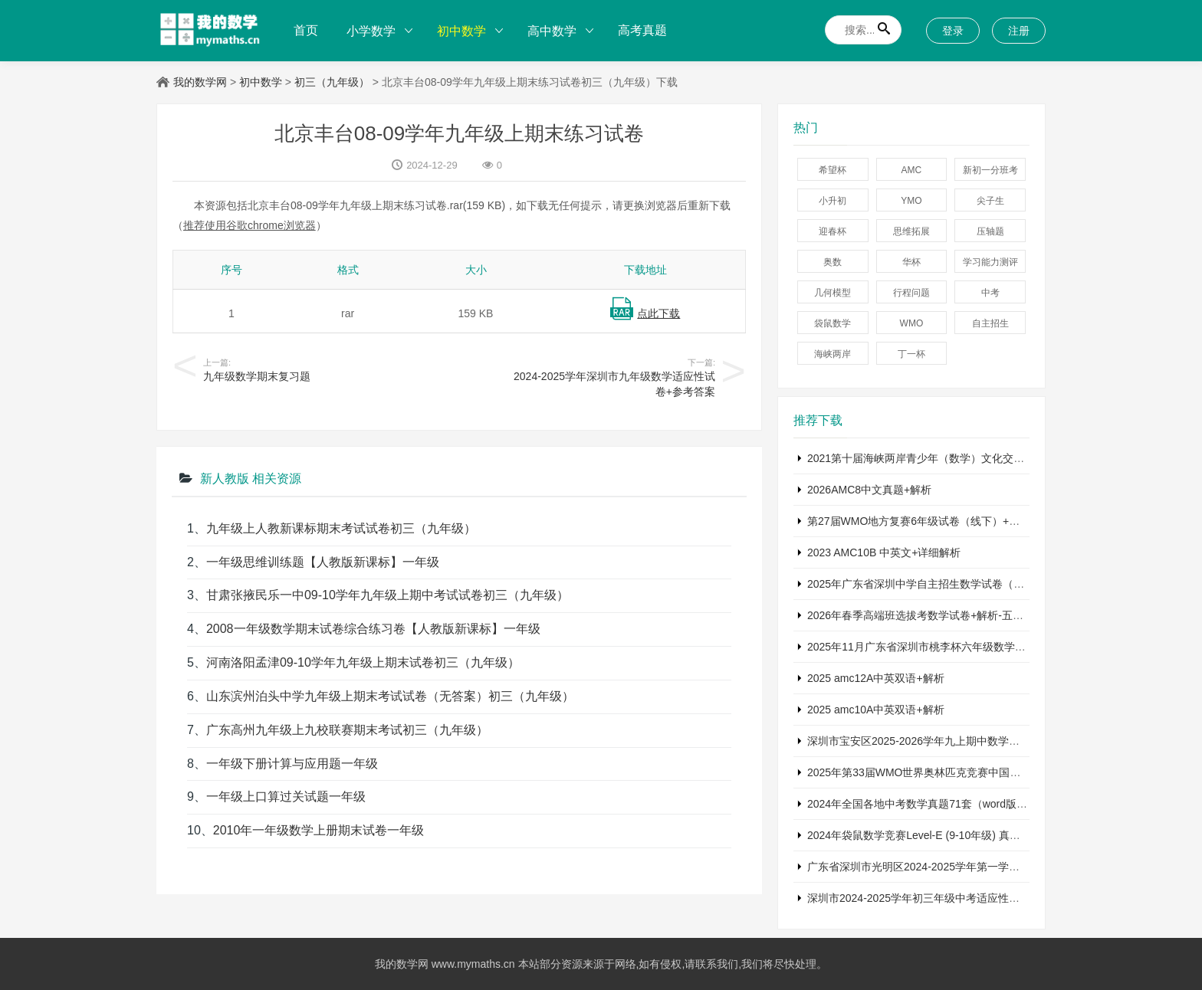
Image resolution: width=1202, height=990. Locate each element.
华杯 (911, 262)
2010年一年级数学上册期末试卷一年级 (319, 830)
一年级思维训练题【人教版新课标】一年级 (322, 562)
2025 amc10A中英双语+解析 (875, 709)
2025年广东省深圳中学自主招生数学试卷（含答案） (931, 584)
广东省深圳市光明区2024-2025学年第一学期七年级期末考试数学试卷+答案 (986, 867)
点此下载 (658, 313)
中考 (990, 292)
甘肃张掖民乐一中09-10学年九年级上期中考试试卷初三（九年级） (387, 595)
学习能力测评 (990, 262)
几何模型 (832, 292)
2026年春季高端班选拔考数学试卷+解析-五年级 (920, 615)
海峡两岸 (832, 354)
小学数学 (371, 31)
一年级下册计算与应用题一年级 (292, 763)
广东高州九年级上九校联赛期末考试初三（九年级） (347, 729)
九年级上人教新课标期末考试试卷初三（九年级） (341, 528)
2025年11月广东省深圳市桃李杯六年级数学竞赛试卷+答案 (946, 647)
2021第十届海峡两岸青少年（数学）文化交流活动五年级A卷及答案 (967, 458)
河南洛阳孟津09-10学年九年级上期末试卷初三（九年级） (363, 662)
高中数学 (551, 31)
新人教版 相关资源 (250, 478)
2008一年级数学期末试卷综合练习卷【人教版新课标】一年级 (373, 628)
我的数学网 (200, 82)
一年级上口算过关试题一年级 (286, 796)
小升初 (832, 200)
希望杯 (832, 170)
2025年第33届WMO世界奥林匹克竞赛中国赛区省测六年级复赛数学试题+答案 (992, 772)
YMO (911, 200)
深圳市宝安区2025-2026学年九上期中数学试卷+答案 (932, 741)
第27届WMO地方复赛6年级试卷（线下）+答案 (918, 521)
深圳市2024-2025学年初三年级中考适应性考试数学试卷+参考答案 (964, 898)
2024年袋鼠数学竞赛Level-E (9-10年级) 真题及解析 (930, 835)
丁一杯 (911, 354)
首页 (306, 30)
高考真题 (642, 30)
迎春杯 (832, 231)
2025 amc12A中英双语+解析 (875, 678)
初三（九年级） (331, 82)
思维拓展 (911, 231)
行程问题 (911, 292)
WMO (912, 323)
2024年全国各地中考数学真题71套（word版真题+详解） (941, 804)
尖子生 (990, 200)
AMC (912, 170)
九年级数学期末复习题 (256, 376)
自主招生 (990, 323)
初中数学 (461, 31)
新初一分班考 (990, 170)
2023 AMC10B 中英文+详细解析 (884, 552)
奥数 (832, 262)
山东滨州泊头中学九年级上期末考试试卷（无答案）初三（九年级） (390, 696)
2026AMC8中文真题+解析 (869, 490)
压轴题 (990, 231)
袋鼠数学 (832, 323)
